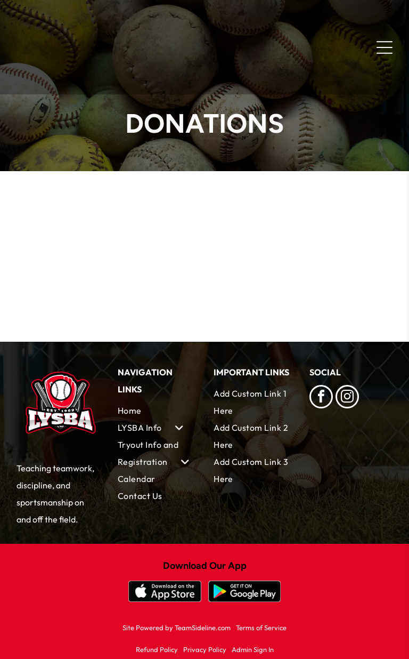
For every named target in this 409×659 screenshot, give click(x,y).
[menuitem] (156, 410)
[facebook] (321, 398)
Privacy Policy (204, 649)
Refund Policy (157, 649)
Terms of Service (261, 627)
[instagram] (347, 398)
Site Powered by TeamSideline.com (176, 627)
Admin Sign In (253, 649)
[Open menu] (384, 47)
